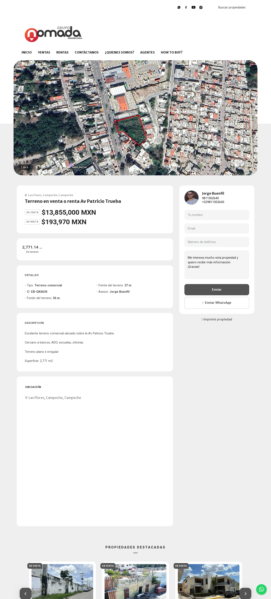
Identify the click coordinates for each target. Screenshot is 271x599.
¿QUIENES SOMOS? (119, 52)
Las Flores (34, 195)
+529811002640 (213, 202)
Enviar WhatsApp (216, 303)
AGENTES (147, 52)
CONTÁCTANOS (87, 52)
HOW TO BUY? (172, 52)
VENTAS (44, 52)
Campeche (50, 195)
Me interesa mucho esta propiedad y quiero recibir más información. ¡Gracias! (216, 264)
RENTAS (62, 52)
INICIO (27, 52)
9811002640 (210, 198)
